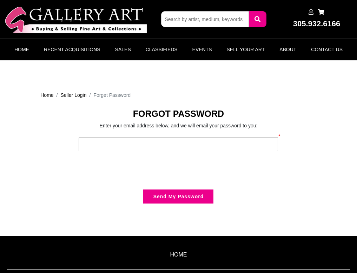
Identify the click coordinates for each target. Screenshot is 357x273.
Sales (123, 49)
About (287, 49)
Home (21, 49)
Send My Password (178, 196)
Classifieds (162, 49)
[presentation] (132, 170)
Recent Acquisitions (72, 49)
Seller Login (74, 95)
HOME (178, 255)
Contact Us (327, 49)
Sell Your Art (246, 49)
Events (202, 49)
